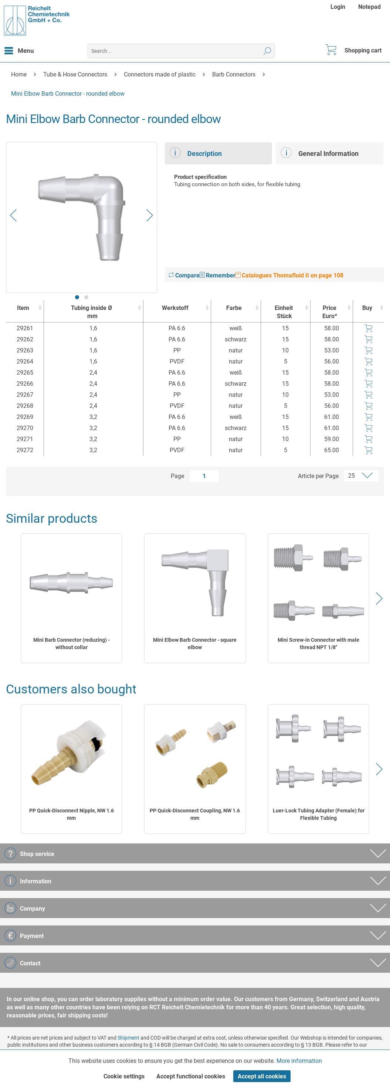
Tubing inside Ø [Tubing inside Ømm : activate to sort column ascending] (92, 312)
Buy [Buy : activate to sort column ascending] (367, 307)
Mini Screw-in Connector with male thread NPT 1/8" (318, 643)
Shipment (128, 1038)
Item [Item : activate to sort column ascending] (23, 307)
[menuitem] (339, 7)
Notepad (369, 6)
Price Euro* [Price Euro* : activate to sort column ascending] (329, 312)
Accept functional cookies (190, 1076)
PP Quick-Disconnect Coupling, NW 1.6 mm (195, 814)
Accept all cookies (262, 1076)
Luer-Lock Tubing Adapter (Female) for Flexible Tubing (318, 814)
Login (337, 6)
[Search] (267, 51)
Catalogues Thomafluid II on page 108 (289, 275)
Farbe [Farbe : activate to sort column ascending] (234, 307)
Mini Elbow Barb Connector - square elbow (195, 643)
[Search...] (181, 51)
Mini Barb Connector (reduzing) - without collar (71, 643)
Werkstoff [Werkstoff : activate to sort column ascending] (175, 307)
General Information (320, 152)
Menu (19, 49)
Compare (184, 275)
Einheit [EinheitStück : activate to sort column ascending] (284, 312)
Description (196, 152)
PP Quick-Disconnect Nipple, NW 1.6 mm (71, 814)
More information (299, 1060)
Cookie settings (124, 1076)
